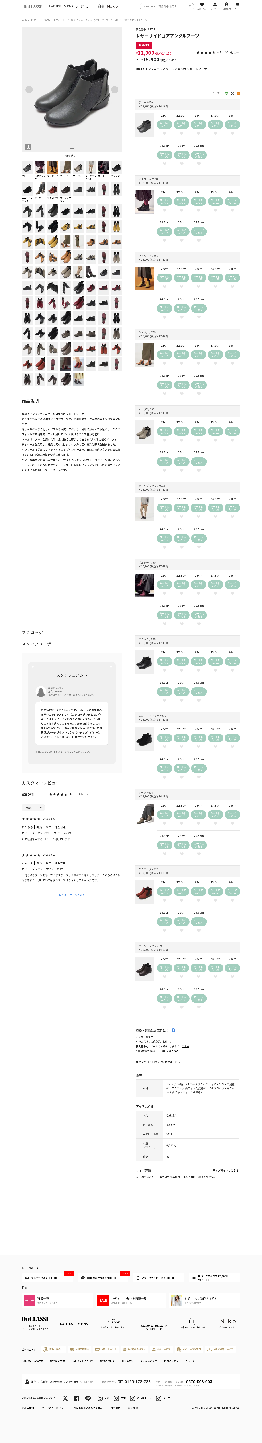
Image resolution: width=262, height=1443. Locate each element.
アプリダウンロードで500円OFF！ (158, 1278)
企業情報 (133, 1408)
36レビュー (84, 794)
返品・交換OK (53, 1349)
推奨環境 (115, 1408)
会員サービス (161, 1349)
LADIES (55, 6)
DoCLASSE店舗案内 (32, 1361)
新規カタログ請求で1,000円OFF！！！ (210, 1277)
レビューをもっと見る (72, 894)
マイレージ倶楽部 (189, 1349)
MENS (68, 6)
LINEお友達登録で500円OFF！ (104, 1276)
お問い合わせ (171, 1361)
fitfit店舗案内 (57, 1361)
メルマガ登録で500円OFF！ (49, 1276)
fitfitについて (107, 1361)
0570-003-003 (199, 1381)
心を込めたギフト (134, 1349)
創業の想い (128, 1361)
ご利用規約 (28, 1408)
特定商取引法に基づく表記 (88, 1408)
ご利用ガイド (29, 1349)
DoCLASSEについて (82, 1361)
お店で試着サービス (220, 1349)
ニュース (190, 1361)
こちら (185, 1046)
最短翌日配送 (79, 1349)
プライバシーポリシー (54, 1408)
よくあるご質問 (148, 1361)
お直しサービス (106, 1349)
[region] (131, 6)
